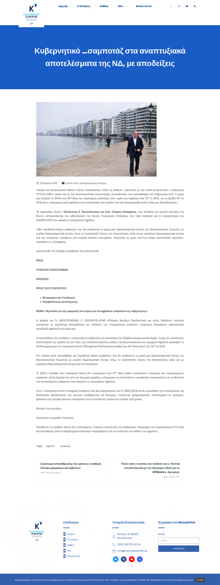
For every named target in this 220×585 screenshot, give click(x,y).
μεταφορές (65, 446)
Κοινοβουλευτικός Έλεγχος (93, 183)
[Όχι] (216, 580)
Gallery (104, 6)
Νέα (122, 6)
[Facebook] (178, 5)
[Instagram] (140, 559)
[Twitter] (171, 5)
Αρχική (62, 6)
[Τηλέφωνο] (194, 5)
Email (161, 534)
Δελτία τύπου (72, 183)
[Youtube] (186, 5)
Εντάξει (200, 580)
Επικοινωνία (144, 6)
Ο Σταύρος (83, 6)
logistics (50, 446)
